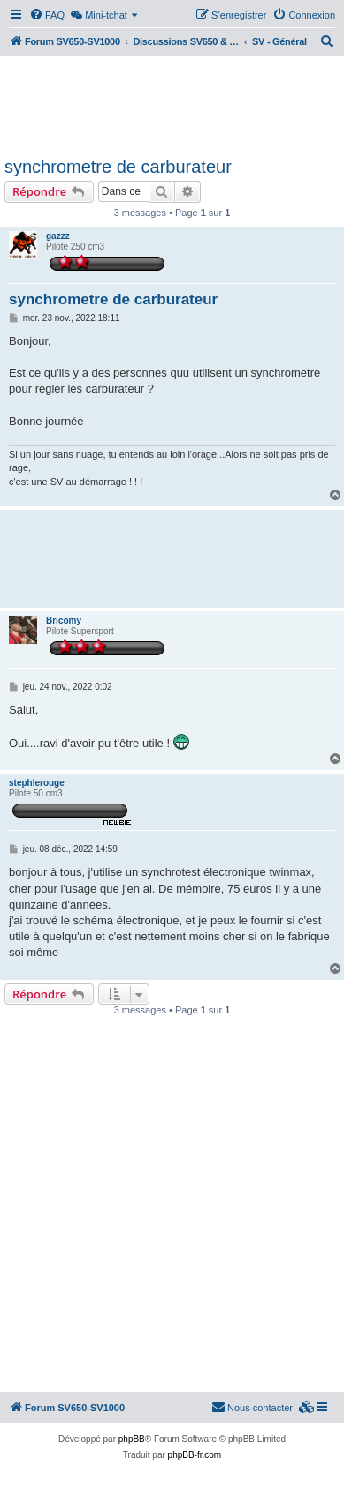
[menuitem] (47, 15)
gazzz (58, 236)
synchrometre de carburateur (118, 166)
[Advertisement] (172, 104)
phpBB (131, 1439)
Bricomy (63, 620)
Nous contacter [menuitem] (252, 1407)
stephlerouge (37, 783)
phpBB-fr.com (195, 1455)
